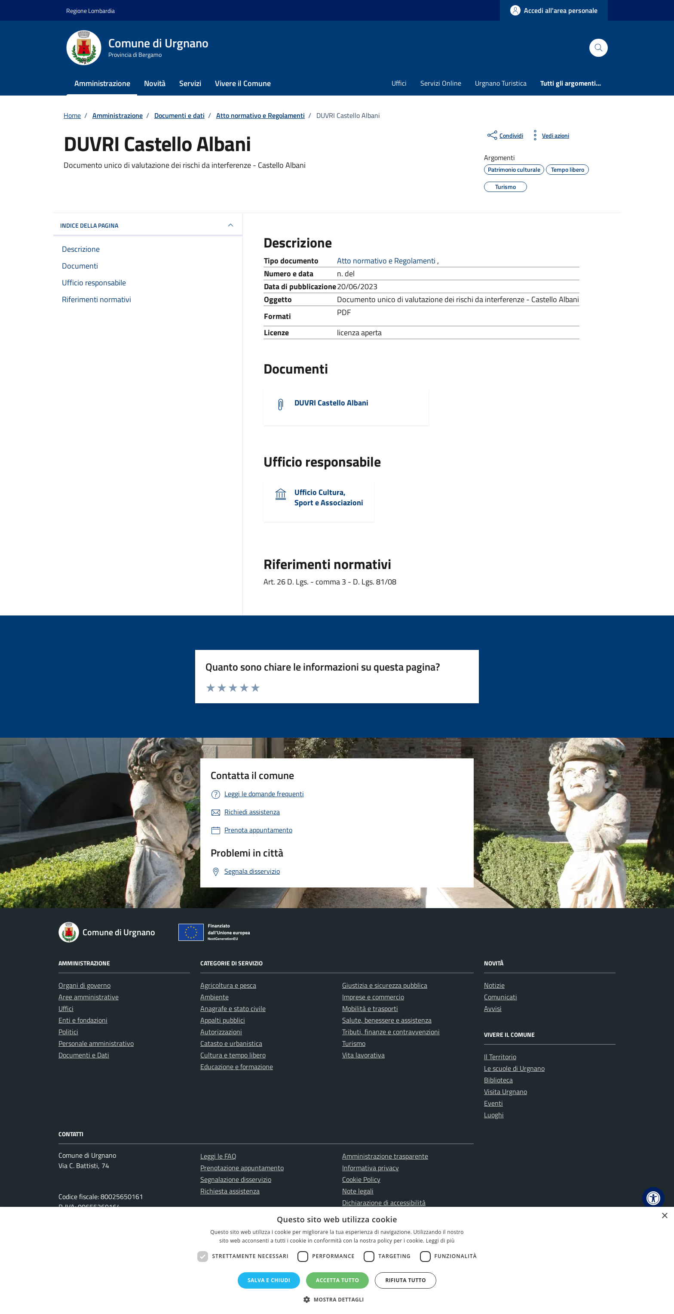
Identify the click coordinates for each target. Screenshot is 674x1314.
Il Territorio (500, 1056)
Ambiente (214, 997)
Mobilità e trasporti (370, 1008)
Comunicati (500, 997)
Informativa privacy (370, 1168)
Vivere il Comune (243, 83)
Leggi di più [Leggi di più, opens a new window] (440, 1240)
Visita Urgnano (505, 1091)
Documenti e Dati (83, 1055)
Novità (154, 83)
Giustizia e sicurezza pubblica (384, 985)
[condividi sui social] (504, 135)
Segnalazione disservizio (235, 1179)
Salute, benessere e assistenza (387, 1020)
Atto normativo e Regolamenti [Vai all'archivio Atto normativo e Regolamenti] (387, 260)
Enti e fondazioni (82, 1020)
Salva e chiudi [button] (269, 1280)
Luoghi (494, 1115)
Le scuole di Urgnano (514, 1068)
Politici (68, 1031)
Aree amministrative (88, 997)
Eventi (493, 1103)
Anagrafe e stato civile (233, 1008)
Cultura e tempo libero (233, 1055)
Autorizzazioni (221, 1031)
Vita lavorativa (363, 1055)
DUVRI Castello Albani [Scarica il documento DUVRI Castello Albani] (331, 402)
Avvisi (493, 1008)
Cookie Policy (361, 1179)
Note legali (358, 1191)
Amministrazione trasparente (385, 1156)
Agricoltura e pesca (228, 985)
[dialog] (337, 1260)
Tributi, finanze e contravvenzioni (391, 1031)
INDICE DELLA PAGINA (148, 225)
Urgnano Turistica (501, 83)
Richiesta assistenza (230, 1191)
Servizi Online (440, 83)
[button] (653, 1198)
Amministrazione (102, 83)
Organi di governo (84, 985)
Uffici (399, 83)
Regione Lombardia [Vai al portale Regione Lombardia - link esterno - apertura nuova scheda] (90, 10)
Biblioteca (498, 1080)
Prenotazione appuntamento (242, 1168)
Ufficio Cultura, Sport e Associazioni (328, 497)
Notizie (494, 985)
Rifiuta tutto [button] (405, 1280)
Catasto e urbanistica (231, 1043)
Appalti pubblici (222, 1020)
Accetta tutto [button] (337, 1280)
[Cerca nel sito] (598, 48)
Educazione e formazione (236, 1066)
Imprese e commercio (373, 997)
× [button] (664, 1216)
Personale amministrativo (96, 1043)
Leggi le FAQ (218, 1156)
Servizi (190, 83)
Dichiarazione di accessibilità (384, 1202)
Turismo (353, 1043)
